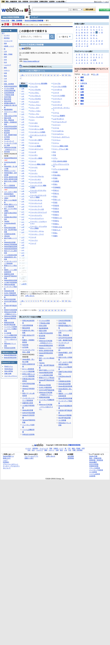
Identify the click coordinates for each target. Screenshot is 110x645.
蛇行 (82, 104)
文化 (5, 59)
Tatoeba (41, 363)
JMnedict (25, 386)
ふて (22, 134)
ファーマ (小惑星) (59, 96)
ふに (22, 142)
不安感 (55, 172)
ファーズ (33, 237)
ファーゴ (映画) (35, 146)
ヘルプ (106, 1)
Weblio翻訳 (93, 462)
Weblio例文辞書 (27, 410)
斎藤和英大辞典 (27, 403)
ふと (22, 137)
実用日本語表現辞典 (10, 86)
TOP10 (77, 74)
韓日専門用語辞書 (64, 418)
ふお (22, 99)
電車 (5, 43)
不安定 (55, 202)
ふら (22, 186)
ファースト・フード (37, 234)
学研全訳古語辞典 (28, 434)
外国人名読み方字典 (10, 116)
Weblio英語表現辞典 (65, 386)
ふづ (22, 237)
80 (61, 310)
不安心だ (56, 190)
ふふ (22, 158)
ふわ (22, 199)
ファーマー (57, 102)
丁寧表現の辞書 (44, 323)
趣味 (5, 68)
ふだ (22, 232)
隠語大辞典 (43, 331)
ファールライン (58, 134)
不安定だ (56, 215)
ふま (22, 165)
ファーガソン (34, 126)
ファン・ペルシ (35, 111)
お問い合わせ (29, 296)
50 (52, 310)
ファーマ (56, 92)
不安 (54, 155)
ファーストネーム (36, 200)
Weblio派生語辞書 (64, 384)
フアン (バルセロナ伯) (60, 169)
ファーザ (33, 152)
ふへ (22, 160)
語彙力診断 (7, 373)
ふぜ (22, 227)
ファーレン (57, 140)
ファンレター (34, 102)
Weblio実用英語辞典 (46, 353)
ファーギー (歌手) (36, 140)
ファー (32, 120)
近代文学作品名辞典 (65, 338)
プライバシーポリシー (10, 464)
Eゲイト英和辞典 (28, 369)
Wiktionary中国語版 (65, 415)
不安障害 (56, 181)
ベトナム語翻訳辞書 (10, 335)
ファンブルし (34, 92)
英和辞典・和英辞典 (96, 460)
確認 (82, 101)
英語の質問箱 (8, 371)
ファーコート (34, 143)
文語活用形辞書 (27, 325)
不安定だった (57, 218)
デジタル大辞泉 (44, 320)
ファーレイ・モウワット (61, 137)
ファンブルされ (35, 89)
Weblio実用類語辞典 (46, 345)
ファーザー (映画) (36, 158)
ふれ (22, 193)
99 (66, 75)
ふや (22, 178)
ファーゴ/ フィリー (36, 149)
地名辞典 (25, 345)
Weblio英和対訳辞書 (65, 398)
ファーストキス (35, 179)
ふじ (22, 222)
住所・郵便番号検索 (65, 340)
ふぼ (22, 255)
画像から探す (29, 458)
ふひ (22, 155)
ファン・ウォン (35, 105)
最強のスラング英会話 (46, 377)
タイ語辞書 (62, 420)
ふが (22, 206)
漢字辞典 (61, 345)
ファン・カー (34, 108)
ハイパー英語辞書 (28, 371)
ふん (22, 204)
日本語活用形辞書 (64, 320)
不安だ (55, 196)
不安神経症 (57, 187)
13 (58, 75)
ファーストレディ (36, 215)
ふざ (22, 219)
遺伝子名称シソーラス (46, 370)
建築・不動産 (8, 54)
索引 (27, 17)
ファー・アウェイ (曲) (60, 149)
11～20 (86, 74)
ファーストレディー (37, 218)
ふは (22, 152)
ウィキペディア (63, 343)
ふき (22, 104)
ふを (22, 201)
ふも (22, 176)
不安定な (56, 221)
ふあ (22, 88)
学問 (5, 57)
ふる (22, 191)
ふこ (22, 111)
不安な (55, 233)
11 (51, 75)
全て (3, 33)
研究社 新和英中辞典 (46, 350)
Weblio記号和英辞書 (10, 244)
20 (43, 310)
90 (65, 310)
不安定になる (57, 227)
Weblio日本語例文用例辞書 (34, 20)
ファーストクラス (36, 182)
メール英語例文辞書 (46, 375)
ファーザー (34, 155)
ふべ (22, 253)
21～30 (95, 74)
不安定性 (56, 212)
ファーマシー (57, 99)
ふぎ (22, 209)
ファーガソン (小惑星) (37, 132)
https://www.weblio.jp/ (31, 61)
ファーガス (34, 123)
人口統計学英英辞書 (10, 282)
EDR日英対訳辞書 (28, 383)
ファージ (33, 161)
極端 (82, 95)
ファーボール (57, 89)
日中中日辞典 (33, 1)
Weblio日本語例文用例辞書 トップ (12, 17)
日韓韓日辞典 (43, 1)
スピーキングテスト (10, 376)
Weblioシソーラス (45, 348)
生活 (5, 62)
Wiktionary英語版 (45, 385)
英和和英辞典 (75, 445)
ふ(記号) (24, 284)
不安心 (55, 184)
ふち (22, 129)
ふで (22, 240)
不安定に (56, 224)
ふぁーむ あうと (58, 119)
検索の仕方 (7, 458)
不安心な (56, 193)
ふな (22, 140)
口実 (82, 92)
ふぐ (22, 212)
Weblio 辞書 (5, 20)
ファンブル (34, 86)
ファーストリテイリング (38, 212)
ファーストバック (36, 203)
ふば (22, 245)
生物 (5, 73)
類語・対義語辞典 (11, 1)
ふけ (22, 109)
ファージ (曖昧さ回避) (37, 164)
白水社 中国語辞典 (45, 387)
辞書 (3, 1)
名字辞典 (25, 347)
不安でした (57, 230)
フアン (55, 158)
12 (54, 75)
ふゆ (22, 181)
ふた (22, 127)
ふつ (22, 132)
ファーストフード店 (37, 209)
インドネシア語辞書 (10, 327)
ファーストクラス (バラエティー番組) (38, 196)
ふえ (22, 96)
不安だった (57, 199)
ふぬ (22, 145)
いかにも (83, 83)
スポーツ (7, 70)
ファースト (34, 173)
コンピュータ (8, 41)
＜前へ (22, 75)
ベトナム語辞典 (94, 474)
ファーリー (57, 125)
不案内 (55, 236)
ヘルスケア (7, 65)
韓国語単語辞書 (44, 397)
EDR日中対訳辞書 (28, 413)
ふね (22, 147)
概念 (82, 80)
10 (48, 75)
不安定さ (56, 208)
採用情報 (71, 458)
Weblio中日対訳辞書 (10, 310)
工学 (5, 51)
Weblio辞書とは (8, 456)
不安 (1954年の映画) (60, 161)
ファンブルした (35, 96)
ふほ (22, 163)
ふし (22, 116)
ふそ (22, 124)
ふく (22, 106)
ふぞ (22, 229)
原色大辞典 (43, 325)
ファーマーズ (57, 105)
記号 (94, 60)
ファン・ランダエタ (37, 117)
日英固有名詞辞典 (64, 381)
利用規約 (6, 462)
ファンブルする (35, 99)
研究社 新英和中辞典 (10, 177)
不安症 (55, 178)
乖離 (82, 98)
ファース (33, 170)
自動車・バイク (9, 46)
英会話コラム (8, 366)
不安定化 (56, 205)
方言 (5, 81)
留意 (82, 89)
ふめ (22, 173)
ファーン (56, 143)
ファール (56, 128)
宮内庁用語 (62, 323)
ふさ (22, 114)
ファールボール (58, 131)
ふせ (22, 122)
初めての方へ (98, 1)
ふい (22, 91)
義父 (82, 86)
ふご (22, 217)
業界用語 (7, 38)
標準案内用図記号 (9, 103)
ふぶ (22, 250)
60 (55, 310)
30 (46, 310)
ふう (22, 93)
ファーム (56, 113)
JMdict (41, 355)
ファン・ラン (34, 114)
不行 (54, 152)
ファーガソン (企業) (37, 129)
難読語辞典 (26, 328)
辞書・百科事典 (17, 20)
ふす (22, 119)
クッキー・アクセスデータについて (11, 467)
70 (58, 310)
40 (49, 310)
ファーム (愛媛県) (59, 116)
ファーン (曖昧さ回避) (60, 146)
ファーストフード (36, 206)
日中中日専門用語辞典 (46, 390)
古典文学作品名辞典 (46, 333)
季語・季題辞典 (63, 335)
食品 (5, 76)
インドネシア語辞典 (96, 470)
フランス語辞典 (94, 468)
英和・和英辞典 (23, 1)
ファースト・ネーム (37, 231)
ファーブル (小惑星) (60, 86)
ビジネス (7, 35)
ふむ (22, 170)
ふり (22, 188)
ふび (22, 247)
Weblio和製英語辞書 (46, 372)
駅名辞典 (42, 336)
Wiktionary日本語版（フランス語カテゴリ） (46, 407)
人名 (5, 78)
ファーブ (33, 243)
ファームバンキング (60, 122)
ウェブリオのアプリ (31, 456)
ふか (22, 101)
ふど (22, 242)
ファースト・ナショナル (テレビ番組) (38, 227)
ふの (22, 150)
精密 (82, 77)
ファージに (34, 167)
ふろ (22, 196)
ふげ (22, 214)
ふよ (22, 183)
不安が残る (57, 175)
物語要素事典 (43, 328)
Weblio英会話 (8, 369)
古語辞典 (52, 1)
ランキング (34, 17)
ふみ (22, 168)
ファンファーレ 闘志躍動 (38, 83)
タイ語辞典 (93, 472)
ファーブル (57, 83)
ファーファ (34, 240)
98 (63, 75)
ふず (22, 224)
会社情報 (71, 456)
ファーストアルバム (37, 176)
